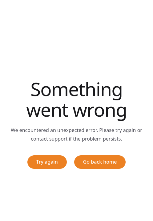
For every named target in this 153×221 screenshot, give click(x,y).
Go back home (100, 161)
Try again (47, 161)
